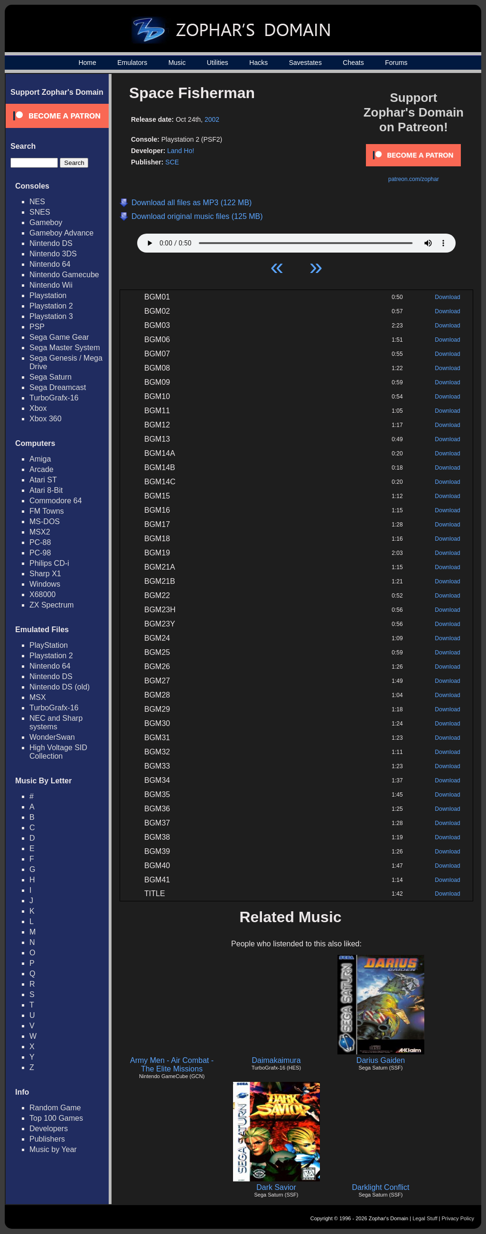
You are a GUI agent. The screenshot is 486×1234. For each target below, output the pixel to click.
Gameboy (45, 222)
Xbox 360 (45, 419)
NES (37, 202)
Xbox (38, 408)
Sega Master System (64, 348)
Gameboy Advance (61, 233)
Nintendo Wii (51, 285)
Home (87, 62)
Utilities (217, 62)
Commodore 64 (55, 501)
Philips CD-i (49, 563)
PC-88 (40, 542)
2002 (212, 119)
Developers (48, 1129)
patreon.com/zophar (413, 179)
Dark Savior (276, 1187)
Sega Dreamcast (57, 387)
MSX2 (39, 532)
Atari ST (43, 480)
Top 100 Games (56, 1118)
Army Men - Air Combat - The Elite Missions (172, 1064)
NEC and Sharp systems (56, 722)
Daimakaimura (276, 1060)
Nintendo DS (51, 243)
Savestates (305, 62)
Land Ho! (180, 150)
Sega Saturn (50, 377)
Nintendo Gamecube (64, 275)
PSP (37, 327)
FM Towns (46, 511)
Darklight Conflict (381, 1187)
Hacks (258, 62)
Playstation (47, 295)
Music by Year (53, 1149)
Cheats (353, 62)
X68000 (42, 594)
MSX (37, 697)
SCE (172, 162)
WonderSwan (52, 737)
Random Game (55, 1108)
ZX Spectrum (51, 605)
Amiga (40, 459)
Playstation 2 (51, 306)
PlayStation (48, 645)
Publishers (47, 1139)
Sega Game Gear (59, 337)
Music (177, 62)
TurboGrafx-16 (53, 398)
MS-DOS (44, 521)
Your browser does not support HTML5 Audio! (296, 241)
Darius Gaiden (380, 1060)
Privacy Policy (458, 1218)
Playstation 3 (51, 316)
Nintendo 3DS (53, 254)
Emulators (132, 62)
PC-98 (40, 553)
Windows (44, 584)
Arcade (41, 469)
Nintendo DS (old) (59, 687)
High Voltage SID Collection (58, 752)
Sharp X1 (45, 574)
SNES (39, 212)
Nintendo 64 (49, 264)
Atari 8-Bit (46, 490)
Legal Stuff (424, 1218)
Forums (396, 62)
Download (447, 297)
